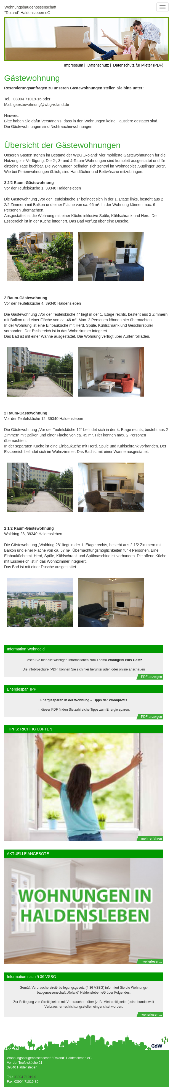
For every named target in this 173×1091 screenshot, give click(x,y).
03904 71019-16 (27, 99)
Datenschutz (98, 65)
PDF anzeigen (151, 677)
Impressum (73, 65)
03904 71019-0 (24, 1077)
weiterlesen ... (152, 1014)
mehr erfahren (151, 838)
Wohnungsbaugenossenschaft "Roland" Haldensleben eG (30, 9)
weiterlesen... (152, 961)
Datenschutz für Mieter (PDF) (138, 65)
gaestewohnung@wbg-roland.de (41, 104)
